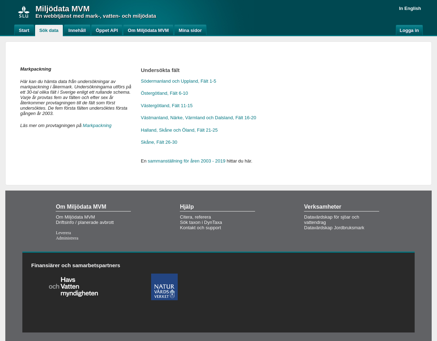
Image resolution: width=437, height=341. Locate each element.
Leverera (63, 232)
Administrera (67, 238)
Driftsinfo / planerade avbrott (85, 222)
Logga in (409, 30)
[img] (23, 11)
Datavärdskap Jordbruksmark (334, 227)
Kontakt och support (200, 227)
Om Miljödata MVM (75, 217)
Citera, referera (195, 217)
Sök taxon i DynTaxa (201, 222)
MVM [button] (80, 8)
